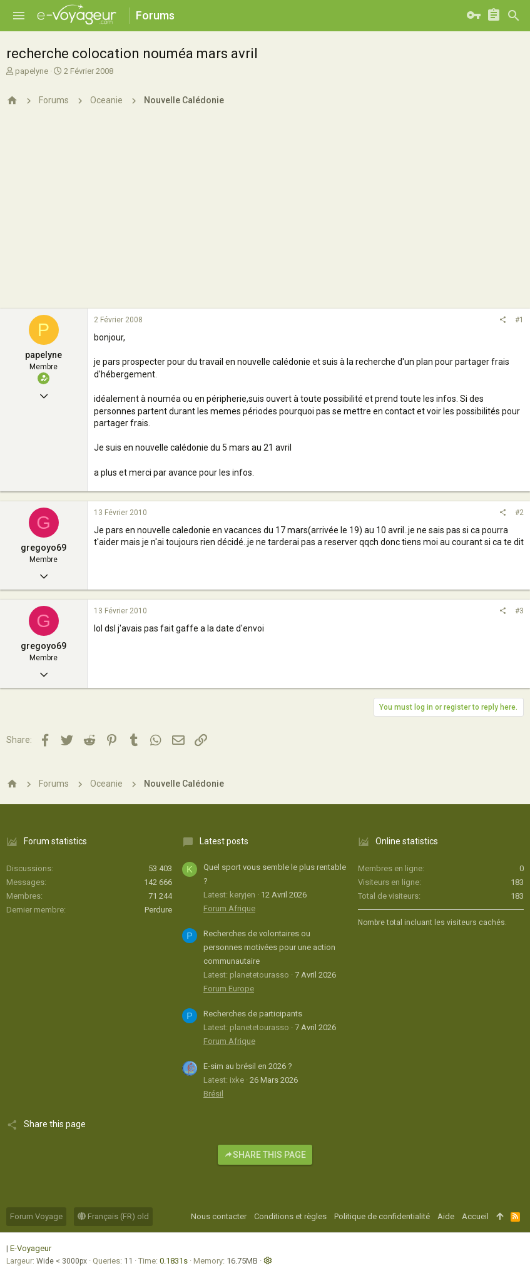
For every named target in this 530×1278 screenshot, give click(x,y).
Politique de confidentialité (382, 1216)
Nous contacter (219, 1216)
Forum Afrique (229, 908)
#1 (519, 319)
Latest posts (224, 841)
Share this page (265, 1155)
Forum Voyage (36, 1216)
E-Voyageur (30, 1248)
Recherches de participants (252, 1013)
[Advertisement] (265, 214)
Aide (445, 1216)
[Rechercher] (514, 15)
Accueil (475, 1216)
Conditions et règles (290, 1216)
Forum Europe (228, 988)
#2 (519, 512)
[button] (18, 15)
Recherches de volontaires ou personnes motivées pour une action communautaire (269, 947)
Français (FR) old (113, 1216)
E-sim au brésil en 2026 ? (247, 1066)
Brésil (213, 1093)
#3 (519, 610)
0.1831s (174, 1260)
